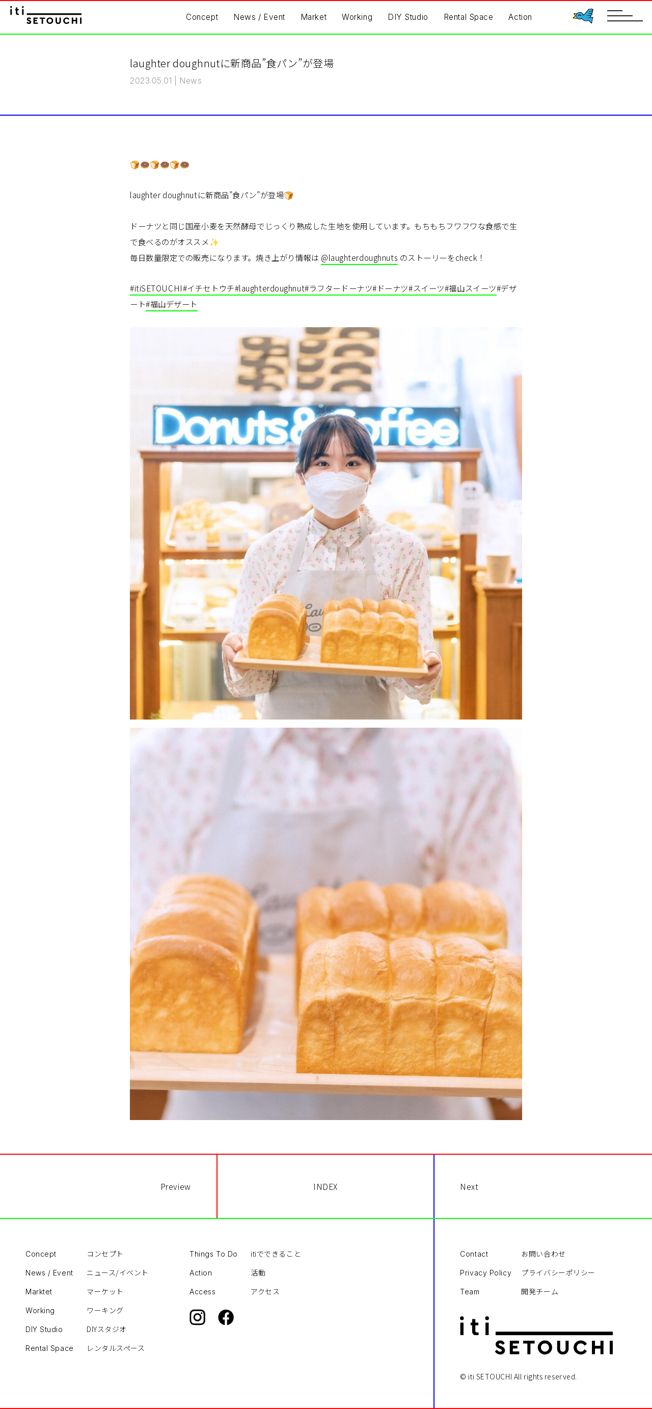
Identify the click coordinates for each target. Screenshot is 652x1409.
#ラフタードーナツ (338, 288)
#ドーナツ (390, 288)
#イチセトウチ (209, 288)
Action (520, 17)
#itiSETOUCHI (156, 288)
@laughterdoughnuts (359, 257)
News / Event (259, 17)
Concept (202, 17)
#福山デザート (172, 303)
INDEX (325, 1186)
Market (314, 17)
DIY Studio (408, 17)
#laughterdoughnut (270, 288)
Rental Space (469, 17)
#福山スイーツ (471, 288)
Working (357, 17)
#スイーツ (427, 288)
